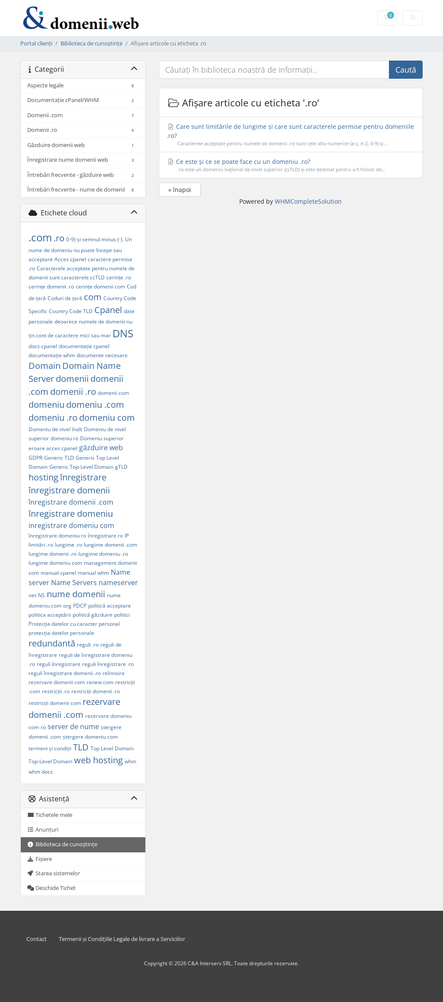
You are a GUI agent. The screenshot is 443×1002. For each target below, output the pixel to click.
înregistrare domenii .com (71, 502)
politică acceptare (109, 605)
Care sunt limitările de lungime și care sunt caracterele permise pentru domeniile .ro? (290, 134)
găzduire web (101, 447)
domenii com (113, 393)
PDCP (80, 605)
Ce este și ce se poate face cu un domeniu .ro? (290, 165)
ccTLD (97, 277)
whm (130, 761)
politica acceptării (50, 614)
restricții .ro (56, 691)
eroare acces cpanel (53, 448)
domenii (72, 378)
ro (43, 727)
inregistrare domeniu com (71, 525)
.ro (59, 238)
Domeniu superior (102, 438)
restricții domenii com (55, 703)
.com (40, 237)
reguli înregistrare (58, 664)
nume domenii (76, 594)
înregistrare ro (105, 535)
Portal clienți (36, 43)
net (32, 595)
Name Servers (74, 582)
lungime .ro (68, 544)
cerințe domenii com (100, 286)
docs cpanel (43, 346)
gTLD (121, 467)
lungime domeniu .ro (103, 553)
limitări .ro (41, 544)
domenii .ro (73, 391)
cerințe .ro (118, 277)
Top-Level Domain (50, 761)
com (93, 297)
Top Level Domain (112, 748)
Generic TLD (59, 457)
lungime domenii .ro (53, 553)
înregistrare (83, 477)
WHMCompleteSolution (308, 201)
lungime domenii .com (110, 544)
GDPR (35, 457)
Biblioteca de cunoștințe (91, 43)
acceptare (41, 259)
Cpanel (108, 310)
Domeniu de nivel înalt (55, 429)
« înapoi (179, 190)
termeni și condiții (50, 748)
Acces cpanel (70, 259)
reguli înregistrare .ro (108, 664)
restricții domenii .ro (95, 691)
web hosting (98, 760)
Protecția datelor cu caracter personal (74, 623)
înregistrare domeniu (71, 513)
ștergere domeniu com (90, 736)
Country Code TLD (71, 311)
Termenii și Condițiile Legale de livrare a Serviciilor (122, 939)
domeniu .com (95, 404)
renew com (100, 682)
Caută (405, 69)
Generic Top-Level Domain (81, 467)
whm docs (41, 771)
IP (127, 535)
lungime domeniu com (55, 563)
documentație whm (52, 355)
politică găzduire (92, 614)
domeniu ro (64, 438)
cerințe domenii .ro (51, 286)
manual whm (93, 572)
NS (41, 595)
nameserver (118, 582)
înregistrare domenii (69, 490)
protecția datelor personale (61, 633)
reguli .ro (88, 644)
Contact (36, 939)
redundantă (52, 643)
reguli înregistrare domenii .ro (65, 673)
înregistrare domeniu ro (57, 535)
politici (122, 614)
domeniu (46, 404)
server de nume (73, 726)
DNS (122, 333)
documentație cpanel (84, 346)
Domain (45, 365)
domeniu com (107, 417)
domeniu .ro (53, 417)
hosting (43, 477)
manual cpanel (58, 572)
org (67, 605)
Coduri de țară (65, 298)
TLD (81, 747)
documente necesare (102, 355)
